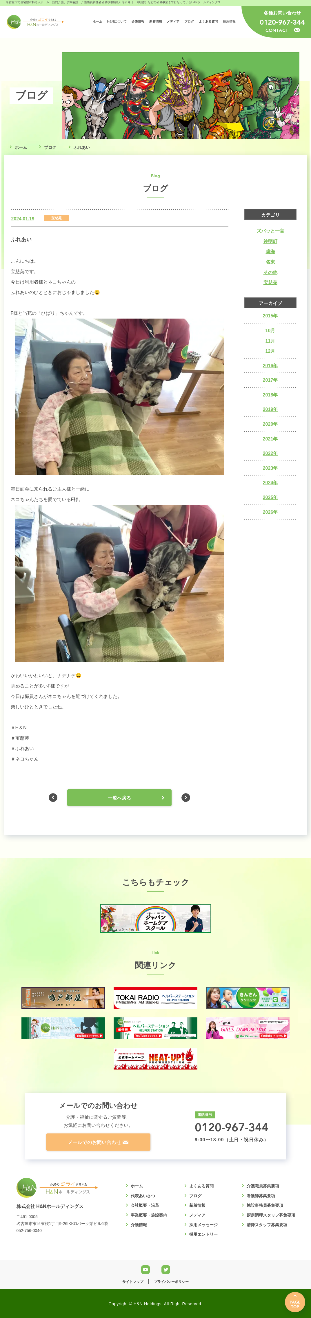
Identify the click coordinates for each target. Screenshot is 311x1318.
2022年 (270, 453)
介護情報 (139, 1224)
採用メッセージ (203, 1224)
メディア (197, 1215)
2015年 (270, 315)
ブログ (50, 147)
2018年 (270, 394)
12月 (270, 351)
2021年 (270, 438)
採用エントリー (203, 1234)
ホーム (21, 147)
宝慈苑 (270, 282)
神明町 (270, 241)
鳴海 (270, 251)
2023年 (270, 468)
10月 (270, 330)
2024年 (270, 482)
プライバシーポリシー (171, 1282)
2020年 (270, 424)
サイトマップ (132, 1282)
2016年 (270, 365)
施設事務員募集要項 (265, 1205)
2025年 (270, 497)
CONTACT (282, 30)
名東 (270, 261)
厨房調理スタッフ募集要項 (271, 1215)
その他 (270, 272)
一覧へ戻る (119, 798)
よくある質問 (201, 1186)
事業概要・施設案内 (149, 1215)
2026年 (270, 512)
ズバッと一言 (270, 230)
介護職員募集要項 (263, 1186)
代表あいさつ (143, 1195)
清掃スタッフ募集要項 (267, 1224)
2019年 (270, 409)
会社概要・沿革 (145, 1205)
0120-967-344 (282, 22)
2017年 (270, 380)
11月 (270, 341)
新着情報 (197, 1205)
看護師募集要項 (261, 1195)
